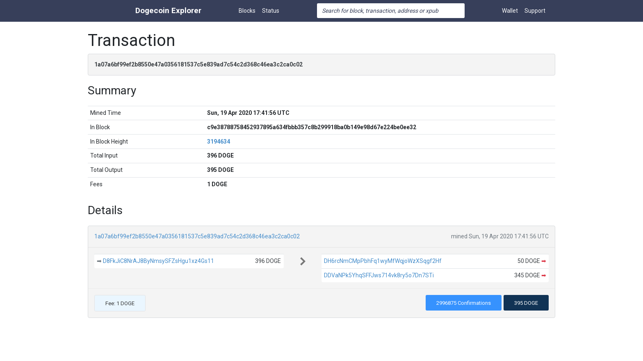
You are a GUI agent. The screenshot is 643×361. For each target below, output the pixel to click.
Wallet (510, 10)
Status (270, 10)
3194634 (218, 141)
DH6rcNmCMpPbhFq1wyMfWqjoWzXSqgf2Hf (383, 261)
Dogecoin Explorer (168, 10)
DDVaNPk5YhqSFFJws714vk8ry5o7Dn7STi (379, 275)
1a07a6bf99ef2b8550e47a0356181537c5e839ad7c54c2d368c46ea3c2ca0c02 (197, 236)
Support (534, 10)
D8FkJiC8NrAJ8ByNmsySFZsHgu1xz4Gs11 (158, 261)
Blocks (247, 10)
